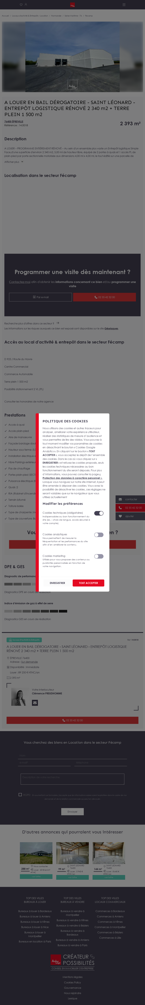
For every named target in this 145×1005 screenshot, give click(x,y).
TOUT (88, 583)
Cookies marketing (66, 561)
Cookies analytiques (66, 539)
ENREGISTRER (57, 583)
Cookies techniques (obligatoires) (66, 518)
